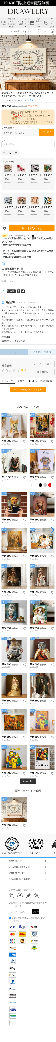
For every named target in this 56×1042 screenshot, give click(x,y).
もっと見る (28, 781)
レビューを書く (42, 364)
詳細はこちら (7, 281)
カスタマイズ (47, 132)
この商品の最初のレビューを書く (28, 389)
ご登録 (36, 911)
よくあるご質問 (42, 352)
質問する (42, 372)
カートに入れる (31, 228)
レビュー (14, 352)
